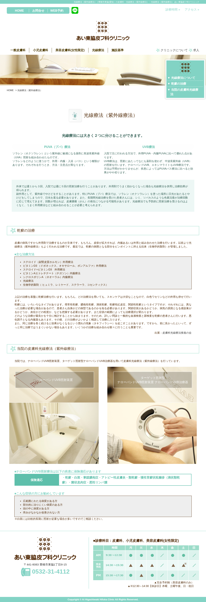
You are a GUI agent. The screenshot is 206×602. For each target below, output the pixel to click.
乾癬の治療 (178, 83)
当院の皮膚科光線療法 (184, 92)
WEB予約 (56, 10)
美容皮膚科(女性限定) (70, 50)
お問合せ (38, 10)
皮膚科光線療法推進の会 (176, 332)
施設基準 (117, 50)
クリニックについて (172, 50)
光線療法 (98, 50)
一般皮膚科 (17, 50)
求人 (194, 50)
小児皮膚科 (40, 50)
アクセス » (192, 9)
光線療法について (183, 77)
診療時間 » (172, 9)
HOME (19, 10)
